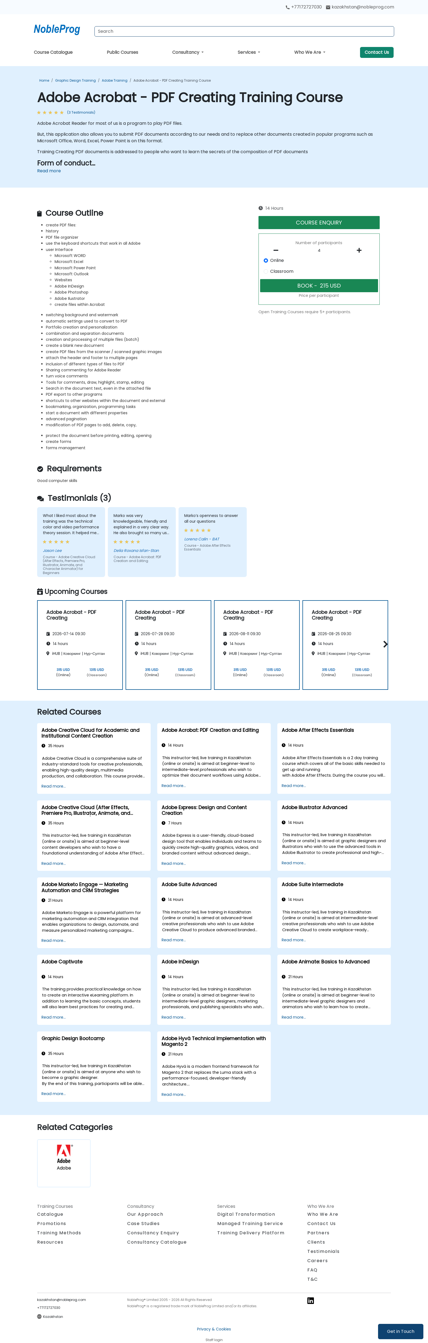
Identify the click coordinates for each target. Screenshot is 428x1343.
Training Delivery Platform (251, 1233)
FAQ (312, 1270)
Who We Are (308, 52)
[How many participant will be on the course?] (319, 250)
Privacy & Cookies (214, 1329)
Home (44, 80)
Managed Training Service (250, 1223)
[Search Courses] (244, 31)
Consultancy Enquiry (153, 1232)
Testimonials (323, 1251)
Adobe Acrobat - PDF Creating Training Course (172, 80)
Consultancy (186, 52)
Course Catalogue (53, 52)
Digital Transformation (246, 1214)
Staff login (214, 1340)
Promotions (51, 1223)
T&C (312, 1279)
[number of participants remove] (277, 250)
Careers (317, 1261)
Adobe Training (114, 80)
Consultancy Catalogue (157, 1242)
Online (277, 260)
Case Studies (143, 1223)
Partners (318, 1233)
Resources (50, 1242)
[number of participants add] (360, 250)
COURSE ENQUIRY (319, 222)
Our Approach (145, 1214)
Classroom (281, 271)
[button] (384, 644)
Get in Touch (400, 1331)
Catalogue (50, 1214)
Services (247, 52)
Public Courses (122, 52)
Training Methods (59, 1233)
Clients (316, 1242)
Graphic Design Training (75, 80)
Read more (49, 171)
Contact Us (377, 52)
